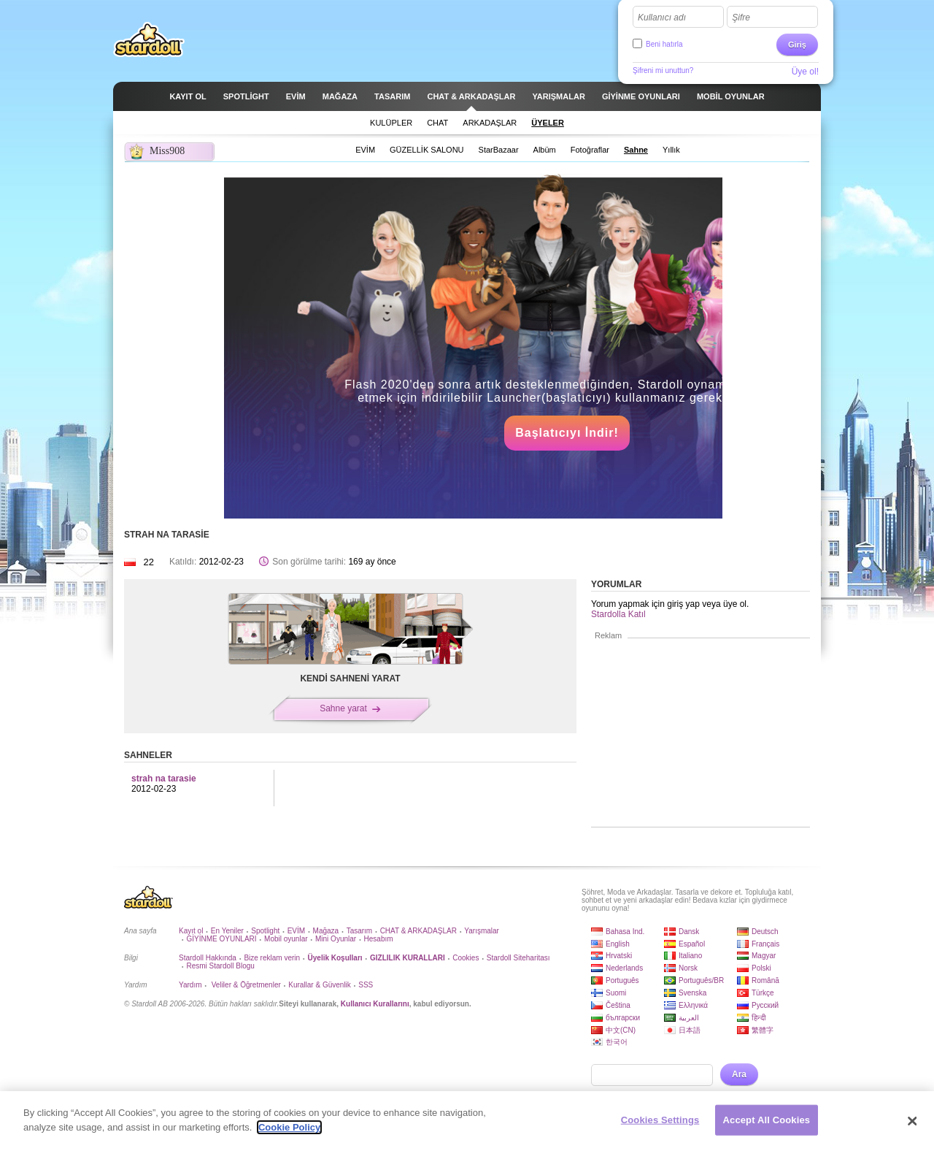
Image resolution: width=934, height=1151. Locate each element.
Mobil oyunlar (285, 939)
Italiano (690, 956)
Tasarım (360, 931)
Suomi (616, 993)
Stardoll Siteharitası (518, 958)
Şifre (741, 17)
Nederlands (624, 968)
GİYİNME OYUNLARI (221, 939)
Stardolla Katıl (618, 614)
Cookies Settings (660, 1125)
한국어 (617, 1042)
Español (692, 944)
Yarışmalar (481, 931)
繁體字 (762, 1030)
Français (765, 944)
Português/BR (701, 980)
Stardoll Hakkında (207, 958)
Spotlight (265, 931)
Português (622, 980)
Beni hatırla (664, 44)
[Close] (912, 1126)
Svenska (692, 993)
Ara (739, 1074)
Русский (765, 1005)
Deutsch (765, 932)
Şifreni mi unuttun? (663, 70)
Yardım (190, 985)
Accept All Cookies (767, 1125)
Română (765, 980)
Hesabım (378, 939)
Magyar (764, 956)
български (623, 1018)
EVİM (296, 931)
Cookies (465, 958)
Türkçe (763, 993)
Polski (761, 968)
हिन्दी (759, 1018)
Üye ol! (805, 71)
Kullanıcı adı (662, 17)
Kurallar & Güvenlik (319, 985)
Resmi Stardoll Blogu (220, 966)
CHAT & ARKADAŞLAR (418, 931)
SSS (365, 985)
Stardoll (149, 39)
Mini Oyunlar (335, 939)
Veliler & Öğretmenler (245, 985)
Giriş (797, 44)
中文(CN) (621, 1030)
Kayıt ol (191, 931)
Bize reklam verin (272, 958)
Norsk (688, 968)
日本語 (689, 1030)
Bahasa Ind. (625, 932)
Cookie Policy (289, 1132)
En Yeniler (227, 931)
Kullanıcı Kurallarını (375, 1004)
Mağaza (326, 931)
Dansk (689, 932)
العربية (689, 1018)
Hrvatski (619, 956)
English (618, 944)
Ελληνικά (693, 1005)
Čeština (618, 1005)
